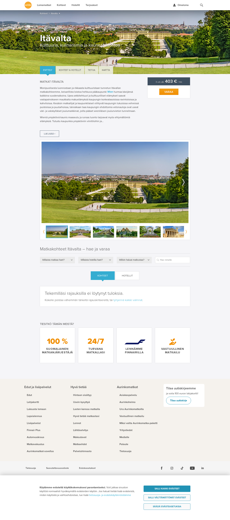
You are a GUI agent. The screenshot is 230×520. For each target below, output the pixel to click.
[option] (115, 182)
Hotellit (127, 275)
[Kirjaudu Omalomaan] (181, 5)
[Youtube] (192, 468)
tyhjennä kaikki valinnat (127, 300)
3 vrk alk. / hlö (169, 82)
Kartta (106, 70)
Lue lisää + (49, 134)
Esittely (47, 70)
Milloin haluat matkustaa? (131, 260)
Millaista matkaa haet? (53, 260)
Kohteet (102, 275)
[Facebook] (161, 468)
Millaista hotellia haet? (92, 260)
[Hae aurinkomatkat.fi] (201, 5)
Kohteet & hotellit (70, 70)
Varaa (168, 92)
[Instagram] (171, 468)
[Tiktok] (182, 468)
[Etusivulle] (28, 5)
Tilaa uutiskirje (178, 400)
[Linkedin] (202, 468)
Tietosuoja (31, 468)
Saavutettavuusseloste (57, 468)
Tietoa (91, 70)
